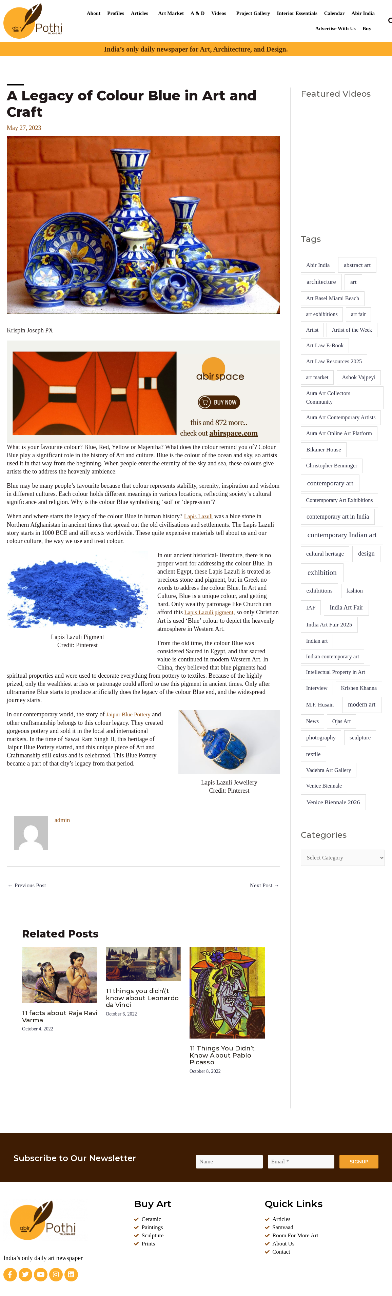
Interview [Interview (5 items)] (317, 688)
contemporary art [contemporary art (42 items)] (330, 483)
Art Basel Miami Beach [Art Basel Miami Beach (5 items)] (332, 298)
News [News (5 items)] (312, 721)
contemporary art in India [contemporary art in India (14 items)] (338, 516)
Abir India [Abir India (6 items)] (318, 265)
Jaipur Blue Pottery (130, 713)
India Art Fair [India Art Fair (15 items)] (346, 607)
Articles (139, 13)
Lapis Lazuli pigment (210, 611)
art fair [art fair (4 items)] (358, 314)
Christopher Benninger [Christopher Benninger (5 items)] (331, 465)
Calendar (334, 13)
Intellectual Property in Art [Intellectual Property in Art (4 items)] (335, 672)
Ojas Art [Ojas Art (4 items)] (341, 721)
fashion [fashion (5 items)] (354, 590)
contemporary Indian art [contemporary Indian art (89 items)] (342, 535)
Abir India (363, 13)
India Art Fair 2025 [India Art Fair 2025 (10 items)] (329, 624)
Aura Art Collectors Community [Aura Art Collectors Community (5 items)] (328, 397)
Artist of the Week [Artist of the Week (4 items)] (352, 330)
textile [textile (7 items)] (313, 754)
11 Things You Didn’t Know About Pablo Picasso (224, 1055)
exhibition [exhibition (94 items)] (322, 572)
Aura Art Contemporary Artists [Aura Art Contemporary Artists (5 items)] (341, 417)
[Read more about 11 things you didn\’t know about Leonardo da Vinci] (143, 964)
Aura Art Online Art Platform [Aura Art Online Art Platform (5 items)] (339, 433)
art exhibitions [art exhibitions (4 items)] (321, 314)
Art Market (171, 13)
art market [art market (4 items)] (317, 377)
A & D (197, 13)
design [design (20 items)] (366, 553)
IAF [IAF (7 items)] (310, 607)
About (93, 13)
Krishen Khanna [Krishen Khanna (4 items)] (359, 688)
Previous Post (28, 885)
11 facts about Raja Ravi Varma (54, 1016)
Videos (218, 13)
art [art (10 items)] (353, 282)
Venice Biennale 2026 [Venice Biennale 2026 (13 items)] (333, 802)
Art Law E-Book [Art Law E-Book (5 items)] (325, 345)
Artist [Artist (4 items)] (312, 330)
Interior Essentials (297, 13)
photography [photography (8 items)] (321, 737)
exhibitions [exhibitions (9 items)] (319, 590)
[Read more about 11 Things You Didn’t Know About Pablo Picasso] (227, 992)
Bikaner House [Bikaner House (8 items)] (323, 449)
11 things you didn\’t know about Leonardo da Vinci (140, 998)
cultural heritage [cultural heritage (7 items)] (325, 553)
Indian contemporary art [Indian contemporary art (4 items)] (332, 656)
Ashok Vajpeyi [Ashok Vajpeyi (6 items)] (359, 377)
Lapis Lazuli (199, 516)
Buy (366, 28)
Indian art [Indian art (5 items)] (317, 641)
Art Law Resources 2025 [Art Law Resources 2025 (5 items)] (334, 361)
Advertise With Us (335, 28)
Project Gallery (253, 13)
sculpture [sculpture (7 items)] (360, 737)
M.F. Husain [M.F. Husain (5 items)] (320, 704)
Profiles (115, 13)
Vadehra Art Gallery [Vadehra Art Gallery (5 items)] (328, 770)
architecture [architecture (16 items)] (321, 281)
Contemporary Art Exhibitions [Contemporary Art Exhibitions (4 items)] (339, 500)
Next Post (263, 885)
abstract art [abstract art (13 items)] (357, 265)
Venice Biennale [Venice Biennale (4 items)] (324, 786)
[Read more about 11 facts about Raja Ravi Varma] (59, 974)
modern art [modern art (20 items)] (361, 704)
